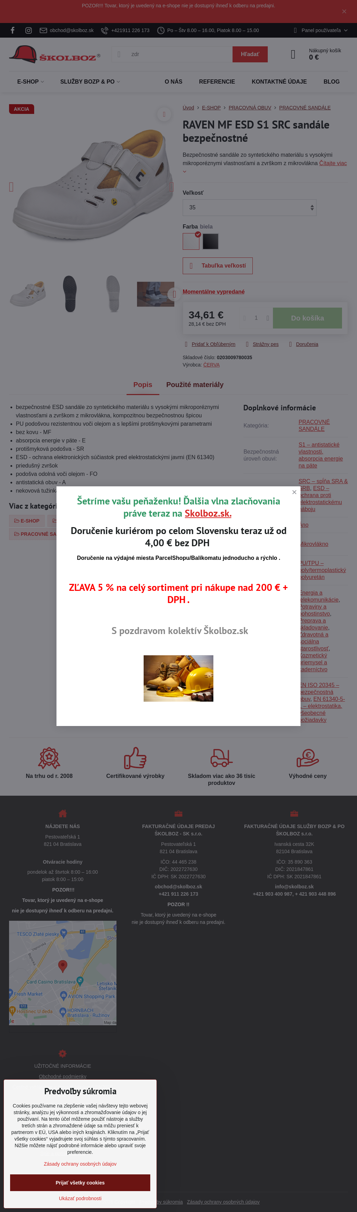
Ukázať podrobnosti (80, 1198)
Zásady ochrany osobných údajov (80, 1164)
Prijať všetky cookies (80, 1183)
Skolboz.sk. (208, 513)
